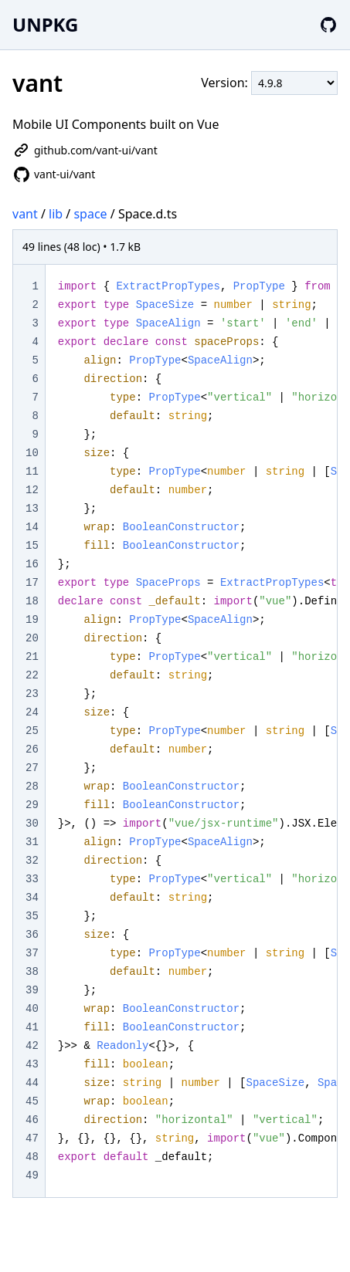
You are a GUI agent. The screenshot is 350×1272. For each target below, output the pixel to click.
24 (32, 712)
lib (56, 213)
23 (32, 694)
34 (32, 897)
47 (32, 1138)
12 (32, 490)
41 (32, 1027)
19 (32, 620)
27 (32, 768)
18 (32, 601)
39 (32, 990)
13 (32, 508)
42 (32, 1046)
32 (32, 860)
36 (32, 935)
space (90, 213)
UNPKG (45, 24)
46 (32, 1120)
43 (32, 1064)
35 (32, 916)
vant (25, 213)
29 (32, 805)
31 (32, 842)
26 (32, 749)
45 (32, 1101)
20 (32, 638)
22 (32, 675)
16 (32, 564)
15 (32, 546)
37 (32, 953)
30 (32, 823)
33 (32, 879)
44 (32, 1083)
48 (32, 1157)
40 (32, 1009)
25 (32, 731)
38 (32, 972)
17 (32, 583)
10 (32, 453)
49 (32, 1175)
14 (32, 527)
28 (32, 786)
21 (32, 657)
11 (32, 471)
